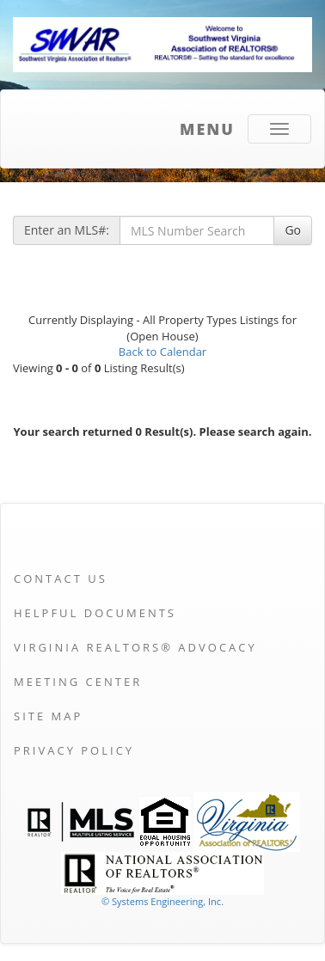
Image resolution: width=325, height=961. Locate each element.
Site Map (48, 716)
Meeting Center (78, 681)
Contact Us (60, 578)
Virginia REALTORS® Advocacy (135, 647)
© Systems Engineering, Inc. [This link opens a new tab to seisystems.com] (162, 901)
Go (293, 230)
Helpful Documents (95, 613)
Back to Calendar (162, 351)
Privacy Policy (74, 750)
